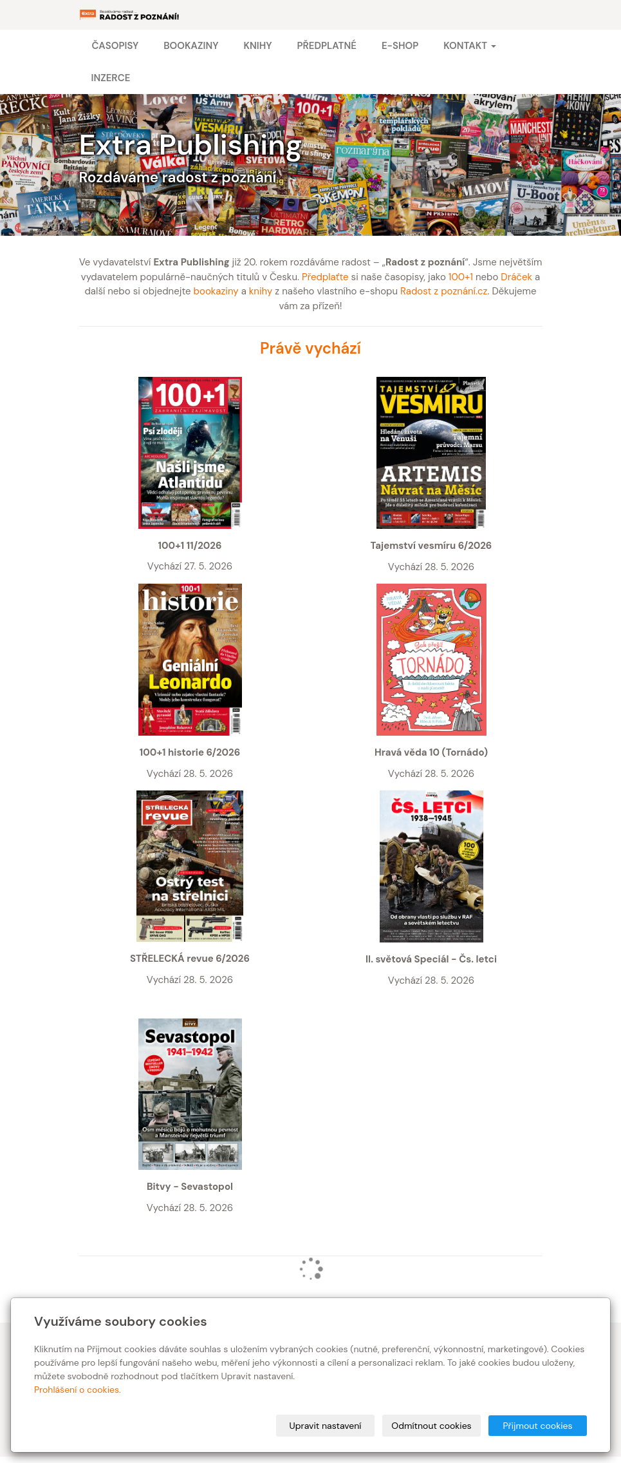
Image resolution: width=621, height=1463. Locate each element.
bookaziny (216, 291)
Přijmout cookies (537, 1425)
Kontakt (469, 45)
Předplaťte (325, 277)
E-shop (400, 45)
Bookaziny (190, 45)
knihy (261, 291)
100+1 (461, 277)
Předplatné (326, 45)
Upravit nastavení (326, 1425)
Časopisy (115, 45)
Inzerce (111, 78)
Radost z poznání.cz (443, 291)
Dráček (516, 277)
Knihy (257, 45)
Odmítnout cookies (431, 1425)
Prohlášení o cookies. (77, 1389)
